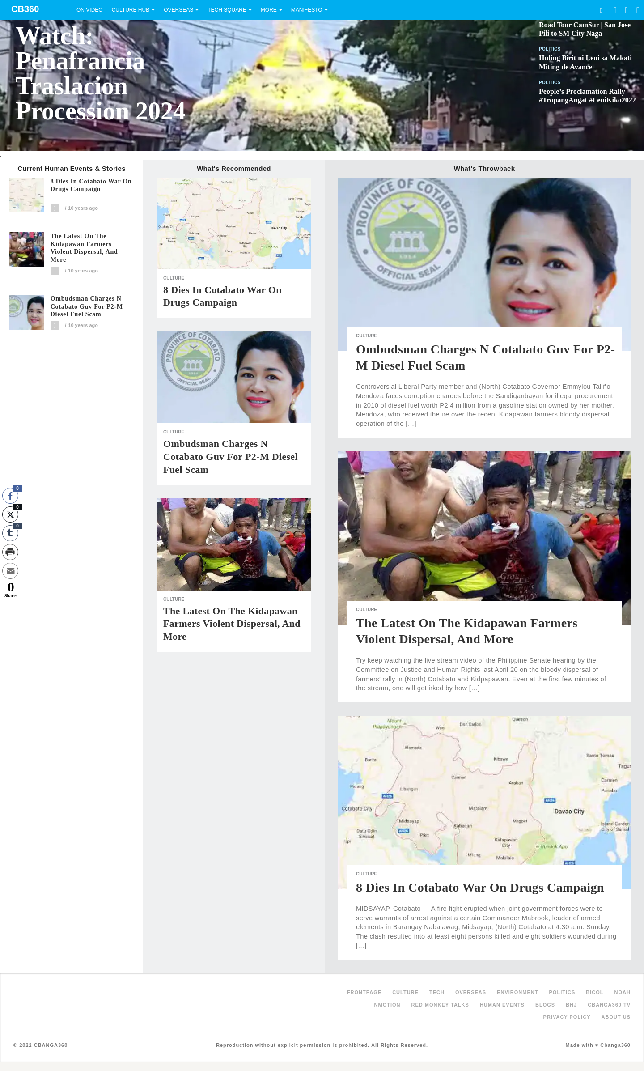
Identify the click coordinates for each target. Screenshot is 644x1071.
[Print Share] (10, 552)
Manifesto (306, 10)
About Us (616, 1017)
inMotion (387, 1004)
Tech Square (227, 10)
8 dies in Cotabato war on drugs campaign (91, 185)
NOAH (622, 992)
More (269, 10)
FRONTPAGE (364, 992)
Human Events (502, 1004)
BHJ (571, 1004)
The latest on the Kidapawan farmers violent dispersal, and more (84, 248)
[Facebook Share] (10, 496)
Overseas (178, 10)
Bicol (594, 992)
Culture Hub (130, 10)
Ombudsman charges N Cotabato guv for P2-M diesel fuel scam (87, 306)
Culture (173, 278)
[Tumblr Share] (10, 533)
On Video (89, 10)
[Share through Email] (10, 571)
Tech (437, 992)
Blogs (545, 1004)
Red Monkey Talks (440, 1004)
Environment (517, 992)
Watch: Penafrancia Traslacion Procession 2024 (101, 73)
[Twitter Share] (10, 514)
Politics (550, 49)
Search (601, 10)
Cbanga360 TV (609, 1004)
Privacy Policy (567, 1017)
